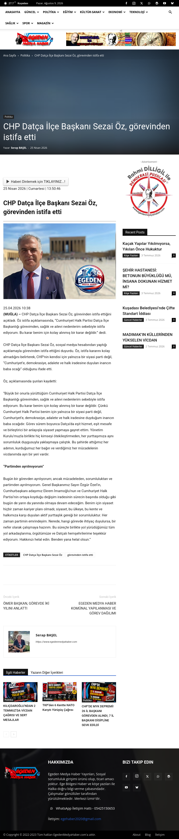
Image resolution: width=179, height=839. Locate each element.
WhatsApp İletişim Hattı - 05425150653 (81, 808)
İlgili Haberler (15, 672)
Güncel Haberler (133, 319)
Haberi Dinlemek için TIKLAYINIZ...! (36, 182)
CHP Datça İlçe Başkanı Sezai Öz (42, 555)
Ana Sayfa (9, 55)
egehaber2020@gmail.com (81, 819)
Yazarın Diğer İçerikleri (47, 672)
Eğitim (69, 12)
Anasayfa (12, 12)
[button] (170, 12)
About (137, 835)
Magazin (45, 23)
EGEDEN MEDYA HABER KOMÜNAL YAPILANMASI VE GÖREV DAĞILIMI (93, 608)
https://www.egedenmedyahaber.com (56, 641)
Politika (51, 12)
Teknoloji (138, 12)
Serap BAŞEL (19, 147)
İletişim (160, 835)
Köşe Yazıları (131, 255)
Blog (148, 835)
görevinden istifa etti (80, 555)
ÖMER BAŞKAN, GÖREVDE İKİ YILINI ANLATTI (26, 605)
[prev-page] (6, 734)
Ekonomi (117, 12)
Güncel (31, 12)
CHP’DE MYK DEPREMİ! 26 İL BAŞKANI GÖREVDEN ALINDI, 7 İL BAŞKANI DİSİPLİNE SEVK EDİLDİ (98, 716)
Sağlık (12, 23)
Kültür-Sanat (92, 12)
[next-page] (14, 734)
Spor (27, 23)
